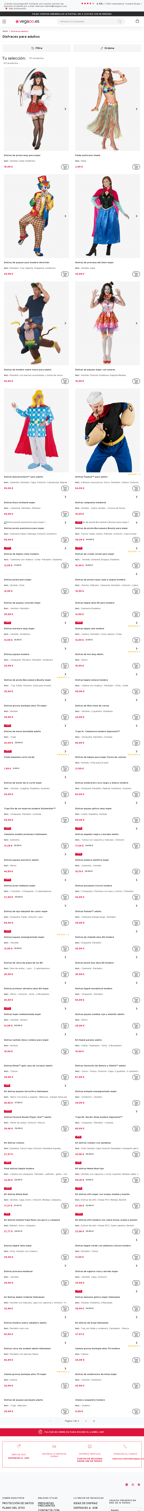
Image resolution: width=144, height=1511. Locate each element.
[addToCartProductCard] (65, 167)
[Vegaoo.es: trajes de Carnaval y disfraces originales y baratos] (16, 1487)
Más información (17, 9)
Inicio (5, 31)
